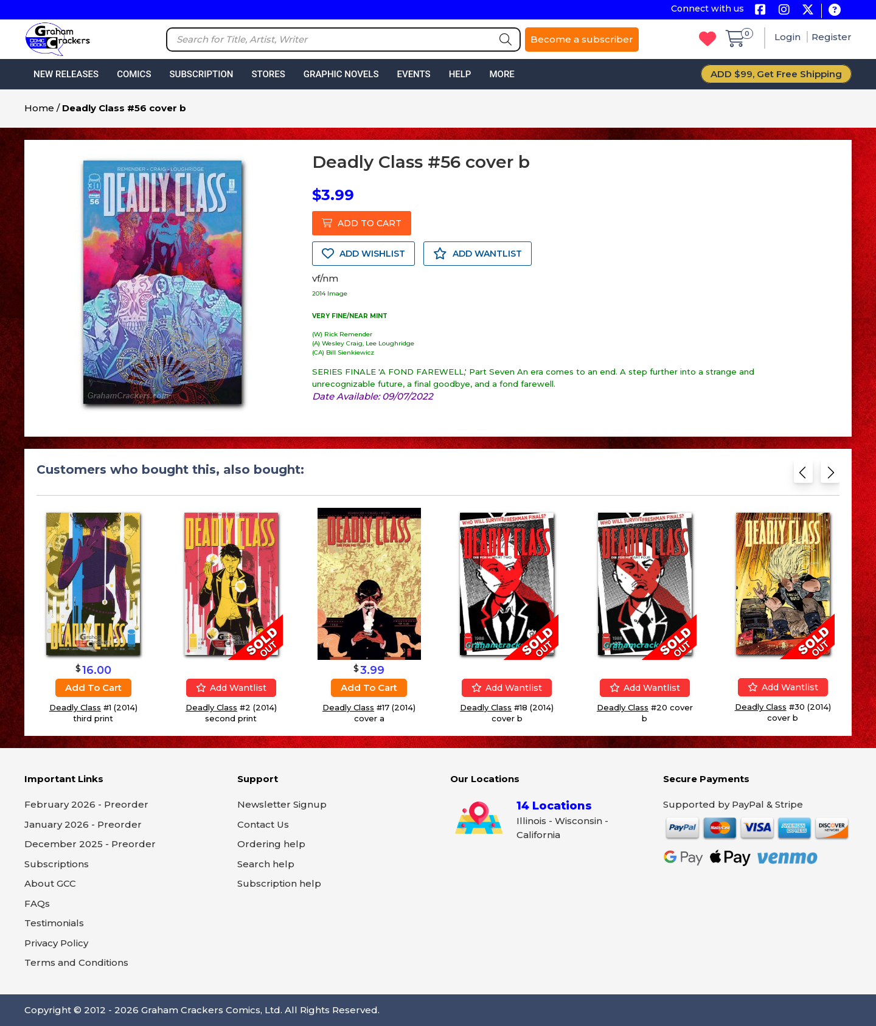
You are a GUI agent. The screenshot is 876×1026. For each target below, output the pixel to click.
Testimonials (54, 923)
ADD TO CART (361, 223)
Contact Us (263, 824)
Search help (265, 864)
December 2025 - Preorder (90, 844)
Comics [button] (134, 74)
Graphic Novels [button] (341, 74)
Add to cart (93, 687)
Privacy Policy (56, 943)
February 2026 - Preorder (86, 804)
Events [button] (413, 74)
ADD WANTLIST (477, 254)
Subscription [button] (202, 74)
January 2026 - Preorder (83, 824)
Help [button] (460, 74)
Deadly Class (75, 707)
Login (788, 37)
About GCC (50, 883)
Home (39, 108)
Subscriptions (56, 864)
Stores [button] (268, 74)
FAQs (37, 903)
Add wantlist (231, 687)
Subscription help (279, 883)
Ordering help (271, 844)
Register (832, 37)
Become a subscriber (581, 39)
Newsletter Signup (282, 804)
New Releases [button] (66, 74)
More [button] (501, 74)
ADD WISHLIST (363, 254)
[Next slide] (830, 476)
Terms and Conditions (76, 962)
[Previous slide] (803, 476)
